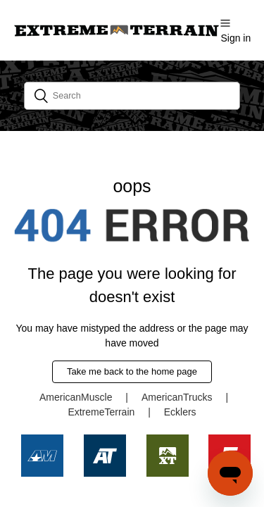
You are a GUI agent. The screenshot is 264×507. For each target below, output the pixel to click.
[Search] (132, 96)
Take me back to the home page (132, 371)
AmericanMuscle (75, 397)
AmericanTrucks (177, 397)
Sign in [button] (235, 38)
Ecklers (180, 412)
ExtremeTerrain (101, 412)
